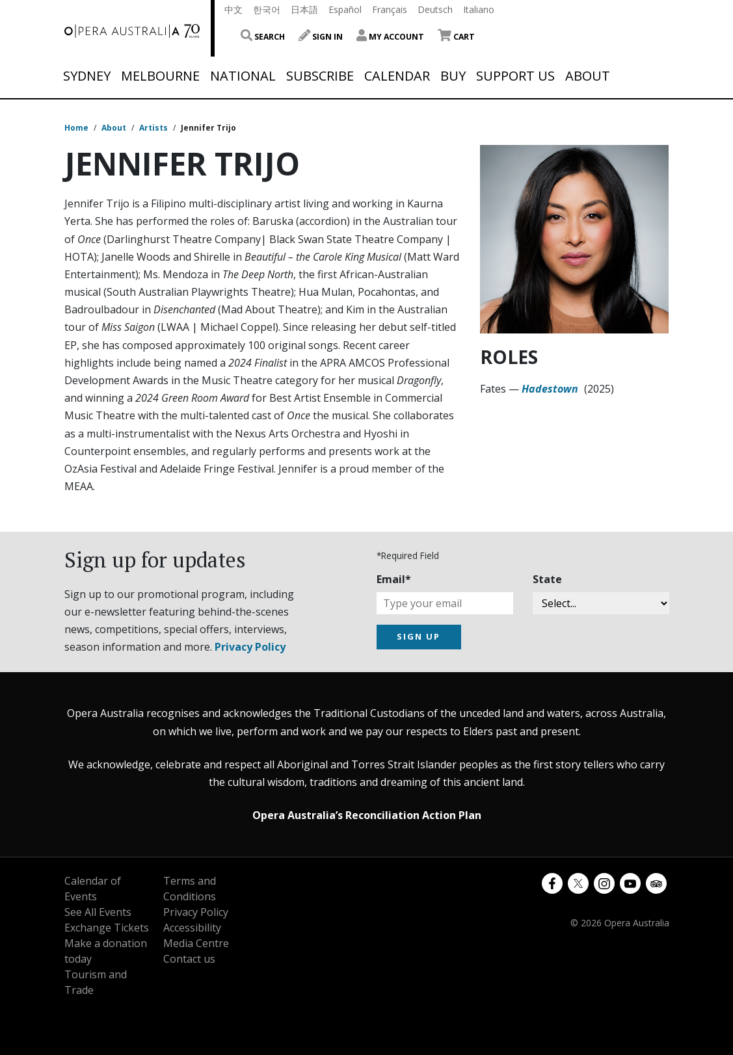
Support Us (515, 76)
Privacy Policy (250, 647)
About (587, 76)
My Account (390, 36)
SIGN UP (418, 636)
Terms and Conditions (189, 889)
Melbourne (160, 76)
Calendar (397, 76)
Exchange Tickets (106, 927)
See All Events (97, 912)
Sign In (321, 36)
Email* (394, 579)
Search (263, 36)
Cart (456, 36)
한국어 (266, 9)
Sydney (87, 76)
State (547, 579)
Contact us (189, 959)
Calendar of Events (92, 889)
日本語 (304, 9)
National (243, 76)
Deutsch (435, 9)
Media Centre (196, 943)
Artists (153, 127)
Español (345, 9)
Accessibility (192, 927)
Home (76, 127)
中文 (233, 9)
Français (389, 9)
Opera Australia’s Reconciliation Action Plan (366, 815)
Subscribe (320, 76)
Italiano (478, 9)
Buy (453, 76)
